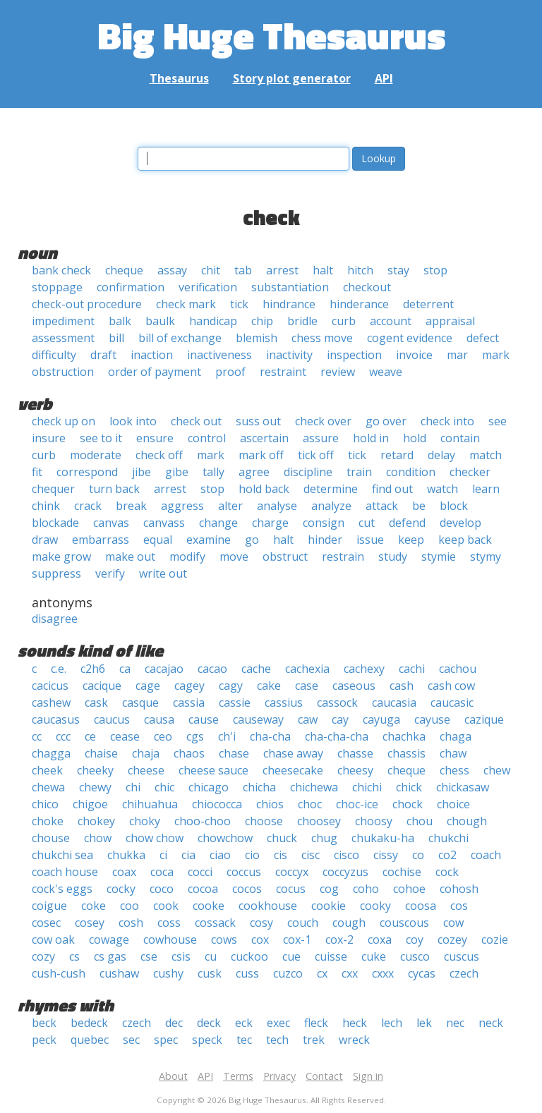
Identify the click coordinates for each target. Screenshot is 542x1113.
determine (330, 489)
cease (125, 736)
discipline (308, 472)
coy (414, 939)
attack (382, 505)
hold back (264, 489)
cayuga (381, 719)
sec (131, 1039)
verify (110, 573)
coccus (244, 872)
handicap (213, 321)
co (418, 855)
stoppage (57, 287)
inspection (354, 355)
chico (45, 804)
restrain (343, 556)
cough (349, 922)
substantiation (290, 287)
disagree (55, 618)
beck (44, 1022)
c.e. (58, 668)
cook (166, 905)
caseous (353, 685)
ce (90, 736)
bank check (61, 270)
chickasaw (462, 787)
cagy (231, 685)
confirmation (130, 287)
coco (162, 888)
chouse (51, 838)
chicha (259, 787)
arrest (282, 270)
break (131, 505)
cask (96, 702)
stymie (438, 556)
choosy (373, 821)
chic (164, 787)
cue (291, 956)
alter (230, 505)
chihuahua (150, 804)
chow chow (154, 838)
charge (270, 522)
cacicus (50, 685)
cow (453, 922)
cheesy (355, 770)
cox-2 (339, 939)
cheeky (95, 770)
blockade (55, 522)
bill (116, 338)
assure (321, 438)
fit (37, 472)
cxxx (383, 973)
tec (244, 1039)
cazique (484, 719)
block (454, 505)
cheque (124, 270)
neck (490, 1022)
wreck (354, 1039)
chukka (126, 855)
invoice (414, 355)
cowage (109, 939)
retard (397, 455)
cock (447, 872)
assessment (63, 338)
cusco (415, 956)
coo (129, 905)
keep (411, 539)
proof (230, 371)
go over (386, 421)
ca (125, 668)
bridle (302, 321)
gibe (176, 472)
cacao (212, 668)
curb (344, 321)
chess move (322, 338)
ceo (163, 736)
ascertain (264, 438)
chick (409, 787)
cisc (310, 855)
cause (203, 719)
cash (402, 685)
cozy (43, 956)
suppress (56, 573)
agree (254, 472)
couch (302, 922)
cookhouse (268, 905)
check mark (186, 304)
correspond (87, 472)
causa (159, 719)
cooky (375, 905)
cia (188, 855)
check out (196, 421)
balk (120, 321)
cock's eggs (62, 888)
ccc (63, 736)
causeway (258, 719)
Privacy (279, 1076)
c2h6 (92, 668)
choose (264, 821)
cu (211, 956)
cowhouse (170, 939)
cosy (261, 922)
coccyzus (345, 872)
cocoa (203, 888)
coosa (420, 905)
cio (252, 855)
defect (482, 338)
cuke (373, 956)
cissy (385, 855)
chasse (355, 753)
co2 (447, 855)
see (497, 421)
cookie (328, 905)
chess (454, 770)
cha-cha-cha (336, 736)
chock (407, 804)
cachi (412, 668)
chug (324, 838)
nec (455, 1022)
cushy (168, 973)
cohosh (459, 888)
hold (414, 438)
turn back (114, 489)
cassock (337, 702)
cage (148, 685)
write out (163, 573)
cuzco (288, 973)
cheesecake (293, 770)
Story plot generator (292, 78)
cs (74, 956)
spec (166, 1039)
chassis (406, 753)
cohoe (409, 888)
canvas (111, 522)
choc (310, 804)
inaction (152, 355)
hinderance (359, 304)
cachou (457, 668)
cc (37, 736)
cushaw (119, 973)
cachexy (364, 668)
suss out (258, 421)
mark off (261, 455)
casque (140, 702)
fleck (316, 1022)
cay (340, 719)
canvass (164, 522)
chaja (145, 753)
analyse (277, 505)
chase (234, 753)
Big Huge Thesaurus (271, 35)
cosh (131, 922)
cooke (208, 905)
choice (453, 804)
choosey (319, 821)
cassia (189, 702)
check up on (63, 421)
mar (457, 355)
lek (424, 1022)
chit (210, 270)
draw (45, 539)
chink (46, 505)
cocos (247, 888)
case (306, 685)
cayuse (432, 719)
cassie (235, 702)
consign (323, 522)
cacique (102, 685)
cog (329, 888)
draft (103, 355)
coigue (49, 905)
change (218, 522)
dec (174, 1022)
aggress (182, 505)
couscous (404, 922)
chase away (293, 753)
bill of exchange (180, 338)
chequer (53, 489)
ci (163, 855)
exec (278, 1022)
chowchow (225, 838)
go (252, 539)
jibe (141, 472)
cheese (146, 770)
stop (435, 270)
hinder (325, 539)
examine (208, 539)
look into (133, 421)
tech (277, 1039)
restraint (283, 371)
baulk (160, 321)
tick (239, 304)
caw (308, 719)
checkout (367, 287)
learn (486, 489)
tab (243, 270)
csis (181, 956)
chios (270, 804)
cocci (200, 872)
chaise (101, 753)
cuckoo (249, 956)
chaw (453, 753)
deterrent (428, 304)
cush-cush (58, 973)
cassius (284, 702)
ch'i (227, 736)
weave (385, 371)
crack (88, 505)
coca (162, 872)
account (390, 321)
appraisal (450, 321)
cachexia (307, 668)
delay (441, 455)
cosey (89, 922)
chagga (51, 753)
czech (464, 973)
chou (419, 821)
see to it (101, 438)
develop (460, 522)
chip (262, 321)
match (485, 455)
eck (244, 1022)
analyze (331, 505)
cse (148, 956)
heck (354, 1022)
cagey (189, 685)
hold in (371, 438)
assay (172, 270)
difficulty (54, 355)
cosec (46, 922)
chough (467, 821)
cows (224, 939)
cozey (452, 939)
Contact (324, 1076)
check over (323, 421)
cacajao (164, 668)
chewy (95, 787)
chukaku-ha (382, 838)
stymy (485, 556)
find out (392, 489)
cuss (247, 973)
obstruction (63, 371)
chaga (455, 736)
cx (322, 973)
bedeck (89, 1022)
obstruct (285, 556)
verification (208, 287)
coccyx (291, 872)
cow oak (53, 939)
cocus (291, 888)
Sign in (368, 1076)
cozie (494, 939)
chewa (48, 787)
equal (157, 539)
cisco (346, 855)
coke (93, 905)
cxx (350, 973)
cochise (402, 872)
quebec (90, 1039)
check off (159, 455)
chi (133, 787)
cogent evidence (409, 338)
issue (370, 539)
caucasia (394, 702)
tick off (316, 455)
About (173, 1076)
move (233, 556)
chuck (282, 838)
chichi (367, 787)
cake (269, 685)
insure (49, 438)
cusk (210, 973)
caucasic (452, 702)
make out (130, 556)
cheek (47, 770)
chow (98, 838)
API (384, 78)
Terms (238, 1076)
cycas (421, 973)
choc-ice (357, 804)
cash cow (451, 685)
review (337, 371)
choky (144, 821)
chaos (189, 753)
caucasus (56, 719)
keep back (465, 539)
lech (391, 1022)
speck (207, 1039)
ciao (220, 855)
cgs (195, 736)
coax (124, 872)
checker (470, 472)
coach (486, 855)
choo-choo (202, 821)
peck (44, 1039)
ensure (155, 438)
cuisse (331, 956)
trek (314, 1039)
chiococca (217, 804)
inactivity (289, 355)
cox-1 (297, 939)
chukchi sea (62, 855)
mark (496, 355)
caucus (112, 719)
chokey (96, 821)
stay (398, 270)
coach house (65, 872)
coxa (380, 939)
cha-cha (270, 736)
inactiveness (219, 355)
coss (169, 922)
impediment (63, 321)
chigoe (90, 804)
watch (442, 489)
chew (496, 770)
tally (213, 472)
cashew (51, 702)
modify (187, 556)
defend (407, 522)
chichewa (314, 787)
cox (260, 939)
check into (447, 421)
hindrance (289, 304)
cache (256, 668)
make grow (61, 556)
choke (48, 821)
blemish (256, 338)
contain (460, 438)
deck (209, 1022)
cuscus (461, 956)
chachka (404, 736)
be (419, 505)
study (392, 556)
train (359, 472)
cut (367, 522)
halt (323, 270)
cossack (215, 922)
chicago (208, 787)
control (207, 438)
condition (410, 472)
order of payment (154, 371)
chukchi (448, 838)
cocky (121, 888)
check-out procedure (87, 304)
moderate (95, 455)
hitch (360, 270)
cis (280, 855)
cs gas (110, 956)
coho (366, 888)
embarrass (100, 539)
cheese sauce (213, 770)
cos (459, 905)
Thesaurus (179, 78)
